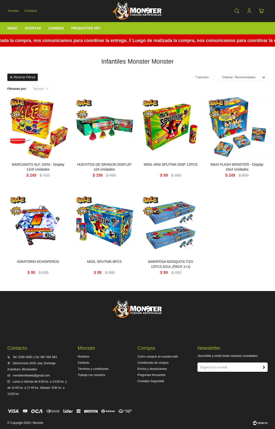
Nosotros (83, 356)
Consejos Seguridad (150, 381)
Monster (38, 89)
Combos (56, 28)
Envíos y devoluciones (152, 369)
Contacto (30, 11)
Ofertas (33, 28)
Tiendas (13, 11)
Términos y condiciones (93, 369)
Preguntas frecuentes (151, 375)
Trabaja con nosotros (91, 375)
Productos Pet (86, 28)
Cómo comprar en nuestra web (157, 356)
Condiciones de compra (152, 362)
